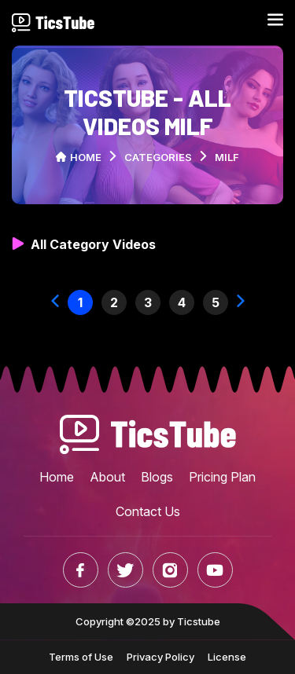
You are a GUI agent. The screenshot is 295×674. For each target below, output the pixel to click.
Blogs (157, 477)
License (227, 656)
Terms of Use (81, 656)
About (107, 477)
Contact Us (148, 511)
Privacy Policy (160, 656)
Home (78, 157)
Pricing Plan (222, 477)
